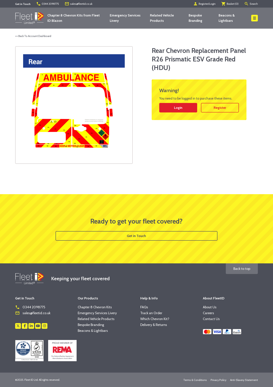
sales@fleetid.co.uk (78, 4)
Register (220, 108)
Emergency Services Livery (97, 313)
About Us (210, 307)
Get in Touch (136, 236)
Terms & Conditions (195, 380)
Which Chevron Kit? (154, 319)
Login (178, 108)
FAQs (144, 307)
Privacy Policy (218, 380)
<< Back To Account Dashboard (33, 36)
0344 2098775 (47, 4)
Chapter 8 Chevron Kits (95, 307)
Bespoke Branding (91, 325)
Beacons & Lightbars (93, 331)
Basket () (229, 4)
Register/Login (204, 4)
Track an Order (151, 313)
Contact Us (211, 319)
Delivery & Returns (153, 325)
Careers (208, 313)
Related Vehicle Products (96, 319)
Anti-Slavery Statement (244, 380)
